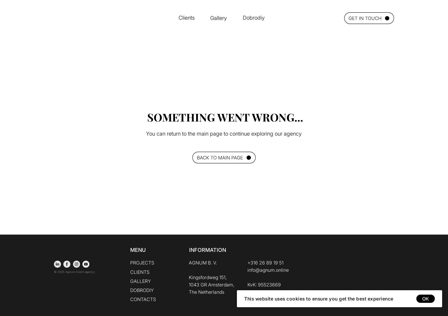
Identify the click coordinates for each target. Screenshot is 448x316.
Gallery (218, 18)
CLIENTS (140, 272)
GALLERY (140, 281)
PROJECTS (142, 263)
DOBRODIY (142, 290)
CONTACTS (143, 299)
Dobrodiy (254, 18)
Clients (187, 18)
